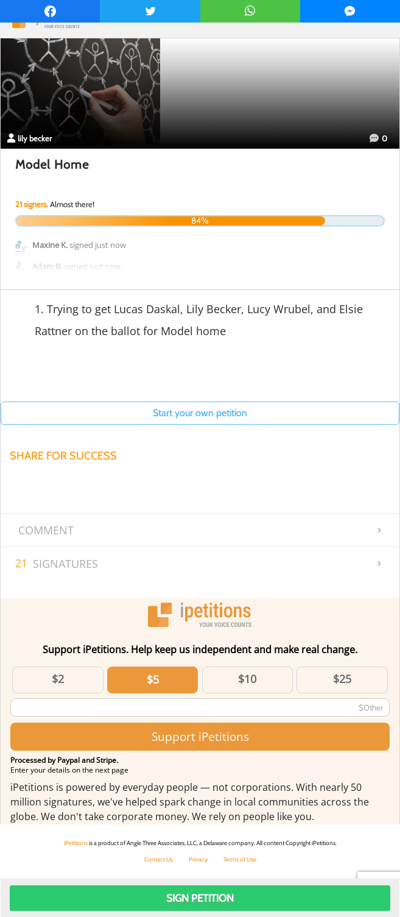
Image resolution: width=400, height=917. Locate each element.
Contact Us (158, 859)
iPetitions (76, 843)
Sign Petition (200, 898)
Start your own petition (200, 413)
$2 (58, 678)
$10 (247, 678)
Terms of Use (239, 859)
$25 (342, 678)
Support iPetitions (200, 736)
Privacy (198, 859)
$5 (153, 679)
